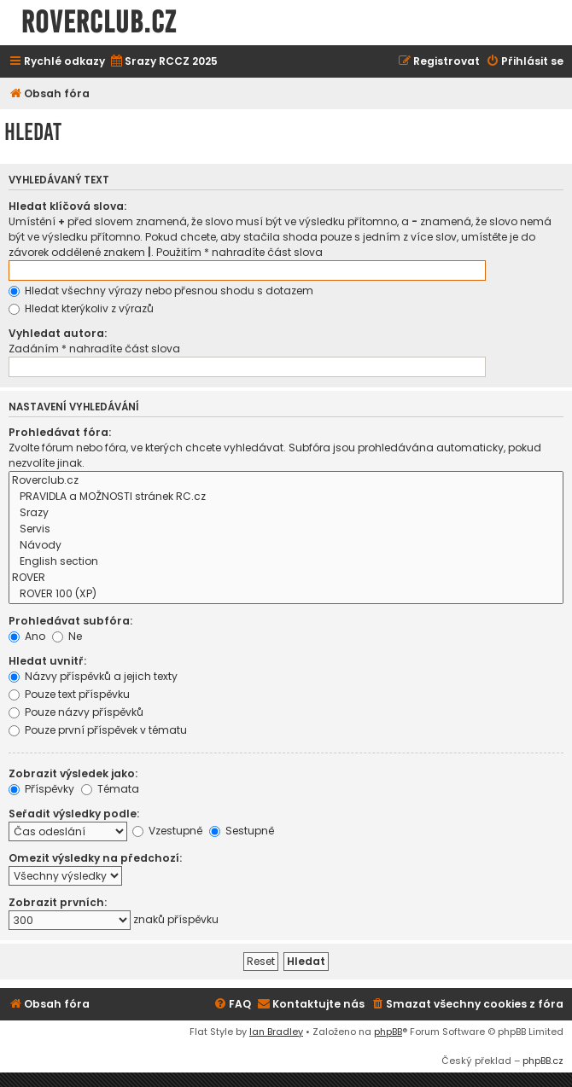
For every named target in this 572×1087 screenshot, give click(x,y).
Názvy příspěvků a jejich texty (93, 676)
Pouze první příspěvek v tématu (98, 730)
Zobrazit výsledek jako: (73, 773)
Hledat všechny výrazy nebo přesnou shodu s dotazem (161, 290)
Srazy (286, 513)
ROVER (286, 578)
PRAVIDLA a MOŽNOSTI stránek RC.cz (286, 497)
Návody (286, 546)
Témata (110, 789)
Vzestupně (167, 830)
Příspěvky (41, 789)
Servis (286, 529)
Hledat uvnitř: (47, 661)
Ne (67, 636)
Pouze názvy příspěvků (76, 712)
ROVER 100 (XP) (286, 594)
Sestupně (241, 830)
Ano (27, 636)
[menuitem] (163, 61)
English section (286, 562)
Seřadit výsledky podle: (74, 813)
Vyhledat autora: (58, 333)
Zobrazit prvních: (58, 902)
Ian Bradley (276, 1031)
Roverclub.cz (286, 481)
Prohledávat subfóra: (70, 620)
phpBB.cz (542, 1060)
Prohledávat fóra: (60, 432)
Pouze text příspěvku (69, 694)
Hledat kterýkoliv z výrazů (81, 308)
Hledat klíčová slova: (67, 206)
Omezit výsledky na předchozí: (95, 858)
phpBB (388, 1031)
